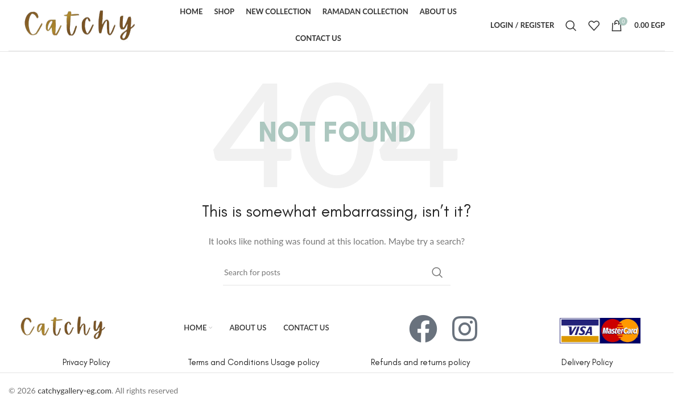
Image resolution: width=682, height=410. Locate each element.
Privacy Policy (86, 362)
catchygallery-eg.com (74, 390)
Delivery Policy (587, 362)
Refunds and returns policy (420, 362)
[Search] (571, 25)
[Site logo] (80, 24)
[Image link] (63, 327)
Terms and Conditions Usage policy (253, 362)
